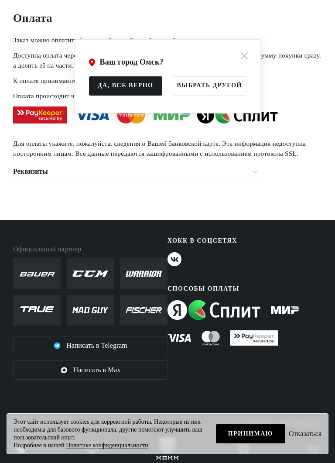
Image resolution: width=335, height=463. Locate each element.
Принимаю (250, 433)
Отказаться (305, 433)
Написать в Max (90, 370)
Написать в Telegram (90, 346)
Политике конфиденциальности (107, 445)
